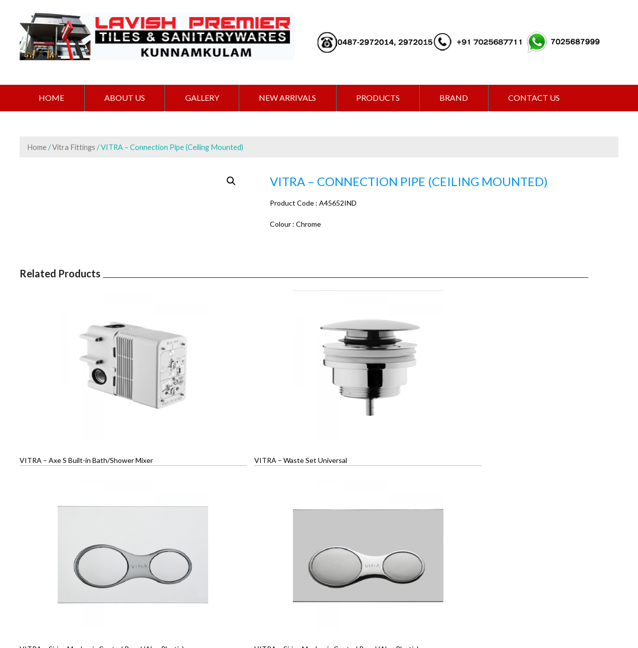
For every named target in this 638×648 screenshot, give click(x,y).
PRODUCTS (385, 98)
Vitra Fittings (73, 147)
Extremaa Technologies (386, 605)
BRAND (463, 98)
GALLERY (206, 98)
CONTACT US (545, 98)
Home (52, 98)
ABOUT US (127, 98)
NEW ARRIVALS (293, 98)
